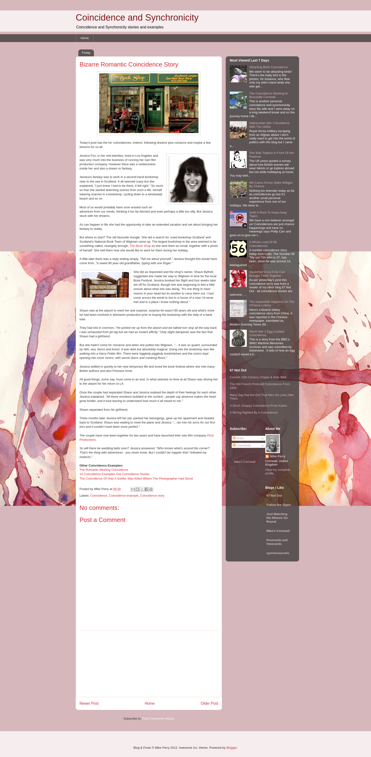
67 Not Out (274, 495)
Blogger (231, 747)
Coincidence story (152, 495)
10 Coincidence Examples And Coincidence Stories (115, 474)
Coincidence (98, 495)
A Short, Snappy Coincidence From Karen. (259, 405)
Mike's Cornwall (245, 461)
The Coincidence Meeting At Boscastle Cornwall (268, 95)
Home (85, 38)
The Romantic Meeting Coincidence (104, 470)
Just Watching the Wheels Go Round (277, 517)
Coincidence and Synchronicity (137, 17)
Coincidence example (123, 495)
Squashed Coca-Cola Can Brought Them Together (267, 273)
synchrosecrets (277, 553)
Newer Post (89, 703)
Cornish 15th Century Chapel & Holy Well (258, 377)
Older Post (209, 703)
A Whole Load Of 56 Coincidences (263, 244)
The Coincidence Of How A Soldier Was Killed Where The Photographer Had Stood (136, 478)
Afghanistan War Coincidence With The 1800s (269, 125)
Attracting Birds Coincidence (268, 67)
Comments (242, 445)
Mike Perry (278, 456)
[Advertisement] (148, 663)
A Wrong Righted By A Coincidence (254, 412)
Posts (238, 438)
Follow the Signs (278, 505)
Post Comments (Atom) (158, 718)
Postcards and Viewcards (277, 542)
